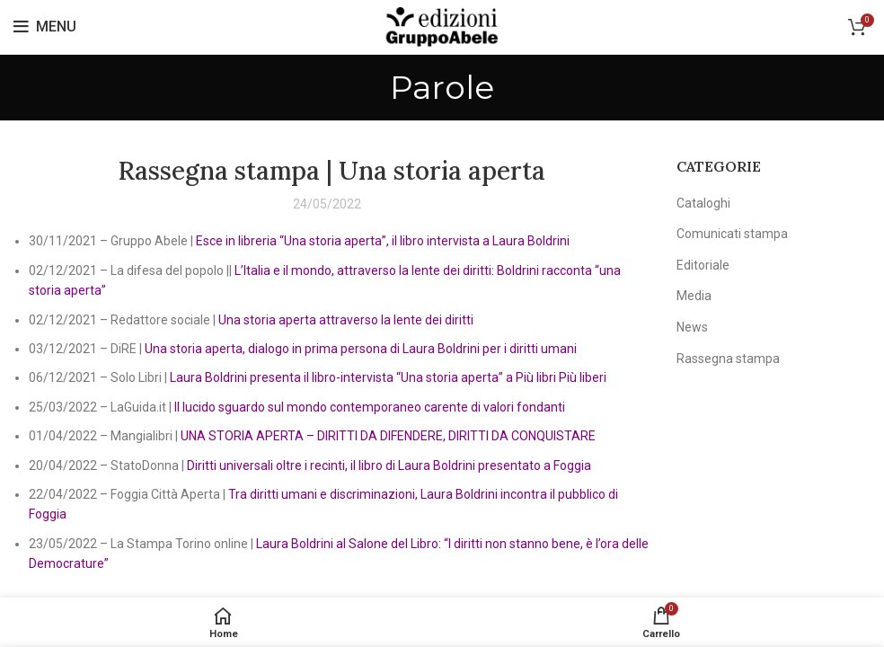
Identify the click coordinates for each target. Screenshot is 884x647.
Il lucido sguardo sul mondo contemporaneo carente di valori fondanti (369, 407)
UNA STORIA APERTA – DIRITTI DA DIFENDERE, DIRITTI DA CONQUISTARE (388, 436)
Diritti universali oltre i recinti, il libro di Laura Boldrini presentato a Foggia (387, 465)
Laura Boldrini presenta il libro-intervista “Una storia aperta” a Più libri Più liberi (388, 377)
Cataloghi (703, 203)
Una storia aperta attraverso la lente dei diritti (345, 320)
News (692, 327)
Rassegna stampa (728, 358)
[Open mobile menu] (44, 27)
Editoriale (702, 265)
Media (694, 295)
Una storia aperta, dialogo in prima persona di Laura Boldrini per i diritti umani (361, 348)
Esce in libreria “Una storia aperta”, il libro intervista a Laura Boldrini (383, 241)
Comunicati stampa (732, 233)
